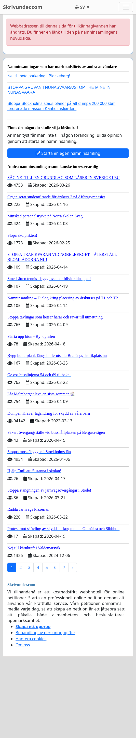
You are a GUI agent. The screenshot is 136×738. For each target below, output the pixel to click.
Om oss (23, 645)
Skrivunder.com (22, 7)
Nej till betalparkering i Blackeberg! (38, 76)
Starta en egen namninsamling (68, 153)
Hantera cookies (31, 639)
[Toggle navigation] (126, 7)
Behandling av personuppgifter (45, 632)
